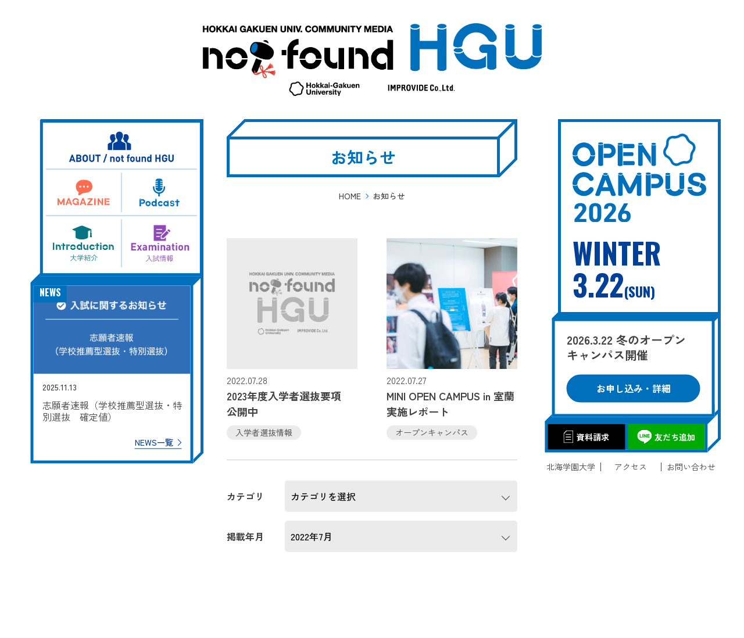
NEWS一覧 (159, 437)
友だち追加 (670, 433)
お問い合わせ (691, 467)
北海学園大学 (570, 467)
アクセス (630, 467)
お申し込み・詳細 (639, 382)
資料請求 (590, 432)
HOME (350, 196)
